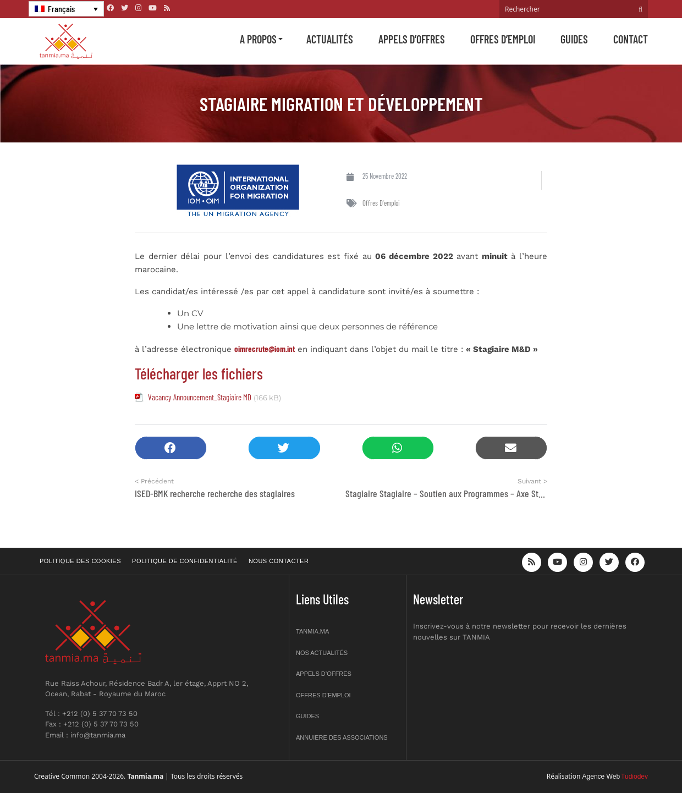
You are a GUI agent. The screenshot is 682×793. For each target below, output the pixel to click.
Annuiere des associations (342, 737)
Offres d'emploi (381, 203)
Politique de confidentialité (185, 561)
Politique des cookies (80, 561)
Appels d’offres (411, 39)
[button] (171, 448)
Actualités (329, 39)
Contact (630, 39)
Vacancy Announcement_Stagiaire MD (199, 397)
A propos (258, 39)
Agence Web (601, 776)
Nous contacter (279, 561)
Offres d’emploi (502, 39)
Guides (574, 39)
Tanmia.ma (312, 631)
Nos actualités (322, 652)
